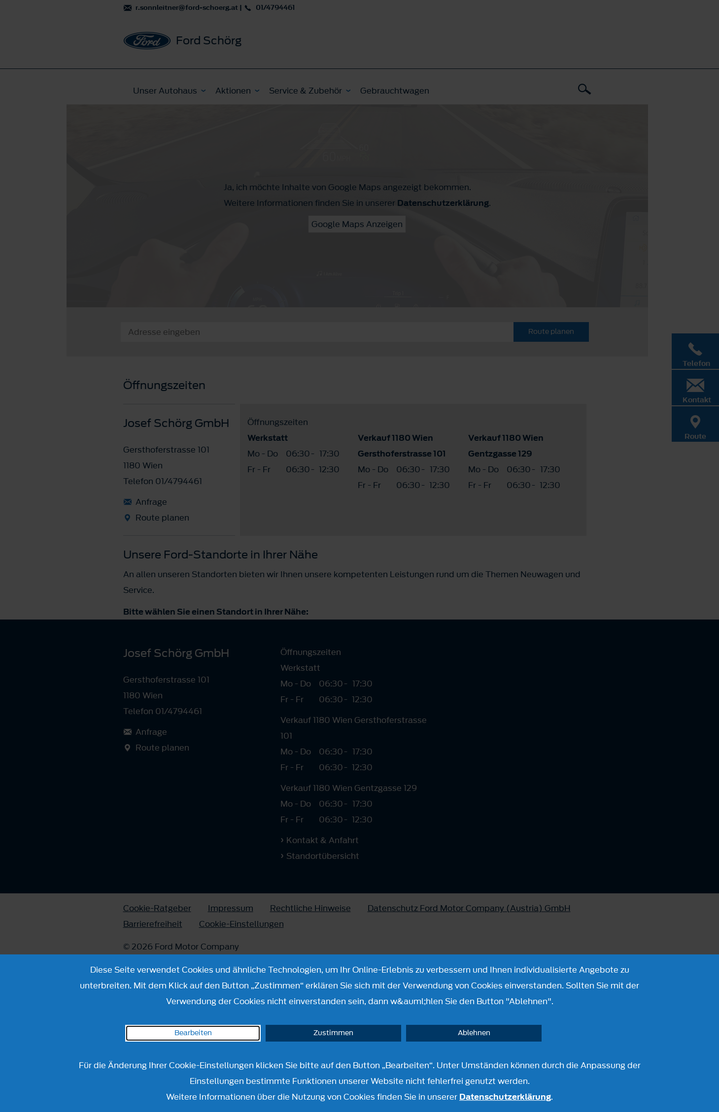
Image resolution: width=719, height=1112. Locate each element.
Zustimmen (333, 1033)
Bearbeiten (193, 1033)
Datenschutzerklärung (505, 1097)
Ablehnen (474, 1033)
